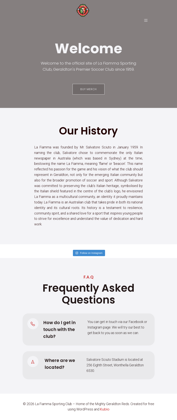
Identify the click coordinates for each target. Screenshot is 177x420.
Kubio (104, 409)
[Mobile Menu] (146, 20)
